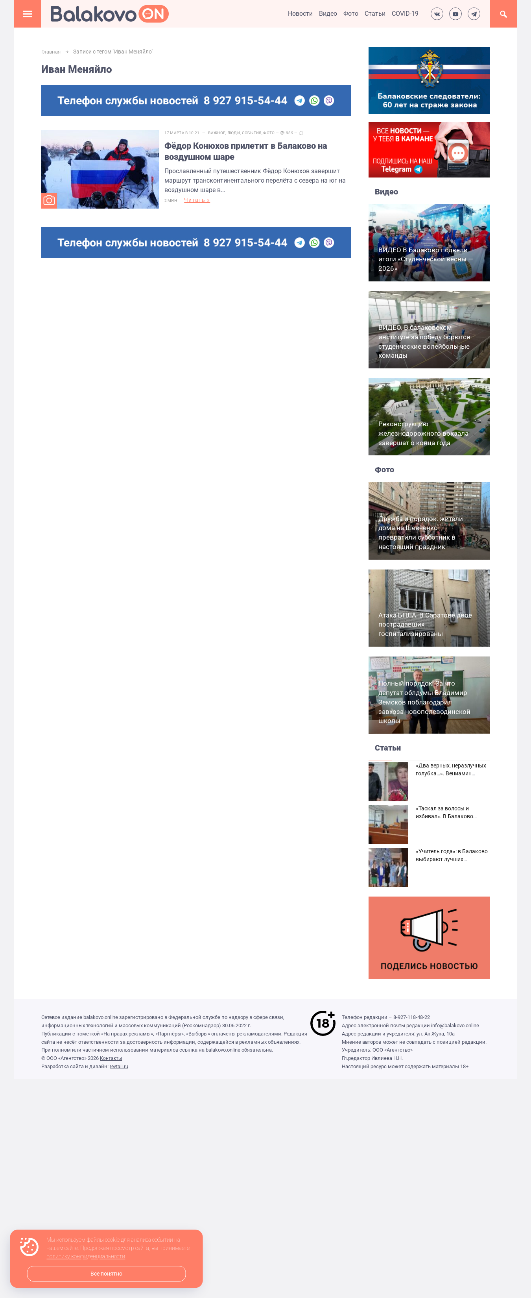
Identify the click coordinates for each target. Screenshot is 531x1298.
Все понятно (106, 1273)
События (258, 133)
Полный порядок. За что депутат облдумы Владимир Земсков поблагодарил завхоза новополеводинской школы (424, 702)
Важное (223, 133)
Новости (300, 13)
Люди (240, 133)
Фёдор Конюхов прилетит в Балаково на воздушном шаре (260, 152)
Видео (328, 13)
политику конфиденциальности (85, 1257)
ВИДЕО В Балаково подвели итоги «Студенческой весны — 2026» (425, 259)
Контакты (111, 1058)
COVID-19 (405, 13)
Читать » (204, 203)
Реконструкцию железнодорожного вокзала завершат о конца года (423, 433)
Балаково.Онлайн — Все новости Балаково (110, 14)
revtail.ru (119, 1066)
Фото (350, 13)
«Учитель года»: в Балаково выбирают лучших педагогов (452, 859)
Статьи (375, 13)
